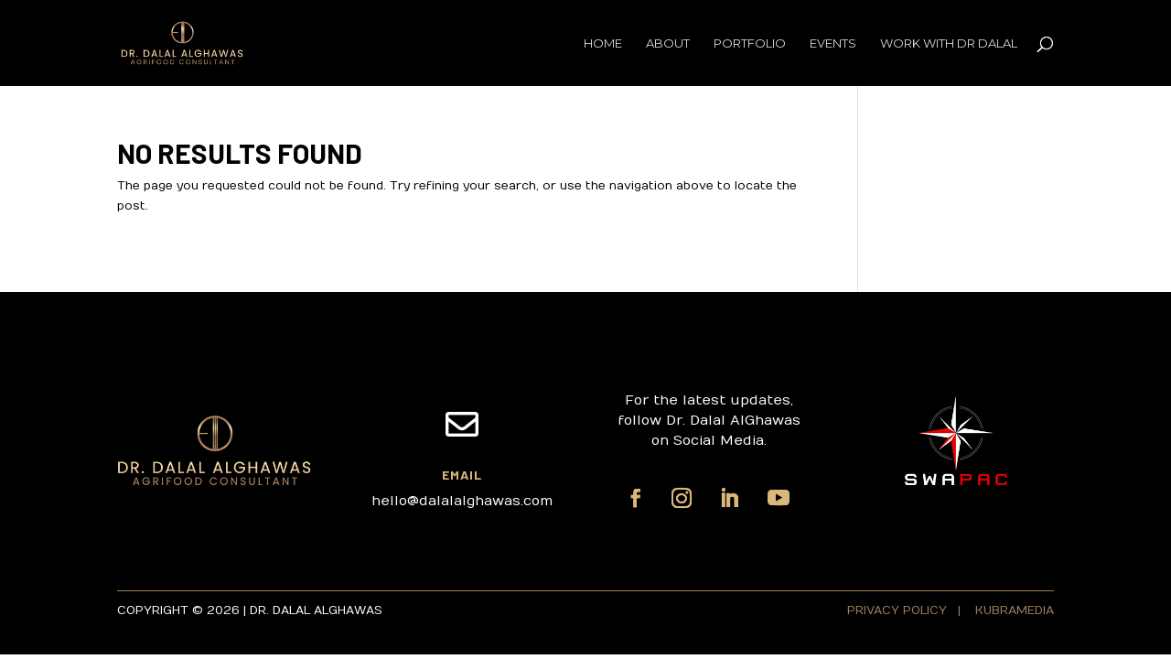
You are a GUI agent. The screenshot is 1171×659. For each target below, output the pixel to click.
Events (833, 43)
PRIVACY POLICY (899, 610)
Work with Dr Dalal (948, 43)
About (668, 43)
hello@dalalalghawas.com (462, 500)
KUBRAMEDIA (1014, 610)
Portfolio (750, 43)
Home (603, 43)
